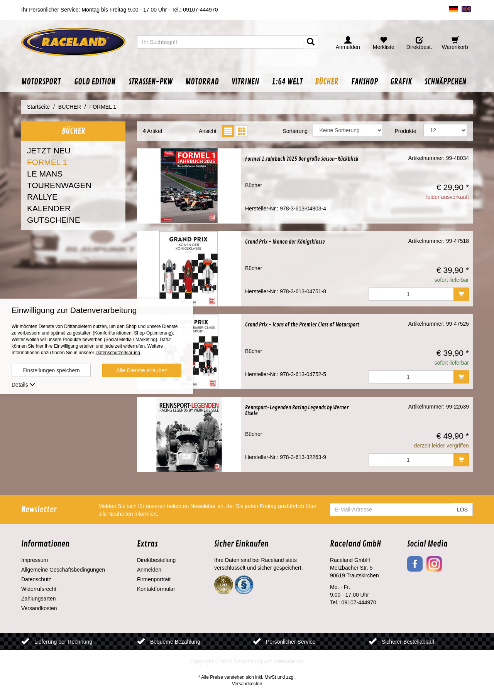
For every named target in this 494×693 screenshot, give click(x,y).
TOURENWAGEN (59, 185)
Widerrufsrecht (38, 589)
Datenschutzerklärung (117, 352)
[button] (44, 82)
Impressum (34, 560)
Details (23, 385)
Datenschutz (36, 579)
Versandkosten (39, 608)
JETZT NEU (49, 150)
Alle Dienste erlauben (141, 370)
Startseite (38, 107)
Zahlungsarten (38, 598)
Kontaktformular (156, 589)
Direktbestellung (156, 560)
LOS (462, 509)
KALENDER (49, 208)
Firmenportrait (154, 579)
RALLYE (42, 196)
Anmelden (149, 570)
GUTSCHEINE (53, 219)
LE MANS (45, 173)
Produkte (405, 131)
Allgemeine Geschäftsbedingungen (63, 570)
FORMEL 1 (47, 162)
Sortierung (295, 131)
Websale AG (289, 661)
